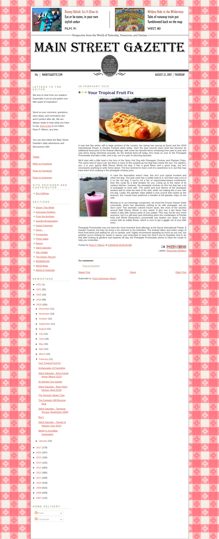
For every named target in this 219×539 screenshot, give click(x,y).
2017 (39, 447)
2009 (39, 488)
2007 (39, 498)
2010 (39, 483)
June (42, 339)
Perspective (42, 234)
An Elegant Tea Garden (50, 381)
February (44, 359)
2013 (39, 467)
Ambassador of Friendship (51, 368)
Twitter (36, 157)
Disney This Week (45, 207)
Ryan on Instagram (42, 177)
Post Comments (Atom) (104, 278)
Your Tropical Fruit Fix (49, 363)
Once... (39, 230)
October (43, 318)
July (41, 334)
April (41, 349)
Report (39, 243)
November (44, 313)
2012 (39, 472)
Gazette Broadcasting (47, 221)
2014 (39, 462)
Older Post (180, 272)
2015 (39, 457)
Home (133, 272)
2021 (39, 289)
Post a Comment (91, 266)
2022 (39, 284)
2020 (39, 294)
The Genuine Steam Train (51, 395)
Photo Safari (42, 239)
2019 (39, 299)
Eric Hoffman (42, 193)
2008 (39, 492)
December (44, 308)
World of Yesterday (45, 270)
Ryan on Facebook (42, 171)
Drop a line (45, 126)
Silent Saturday (43, 247)
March (42, 354)
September (45, 324)
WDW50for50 (43, 261)
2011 (39, 478)
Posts (39, 513)
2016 (39, 452)
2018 (39, 304)
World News (42, 266)
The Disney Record (46, 257)
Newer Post (84, 272)
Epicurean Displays (176, 250)
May (41, 344)
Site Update (42, 252)
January (43, 441)
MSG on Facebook (42, 163)
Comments (42, 519)
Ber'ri (41, 417)
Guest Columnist (44, 225)
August (43, 329)
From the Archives (45, 216)
